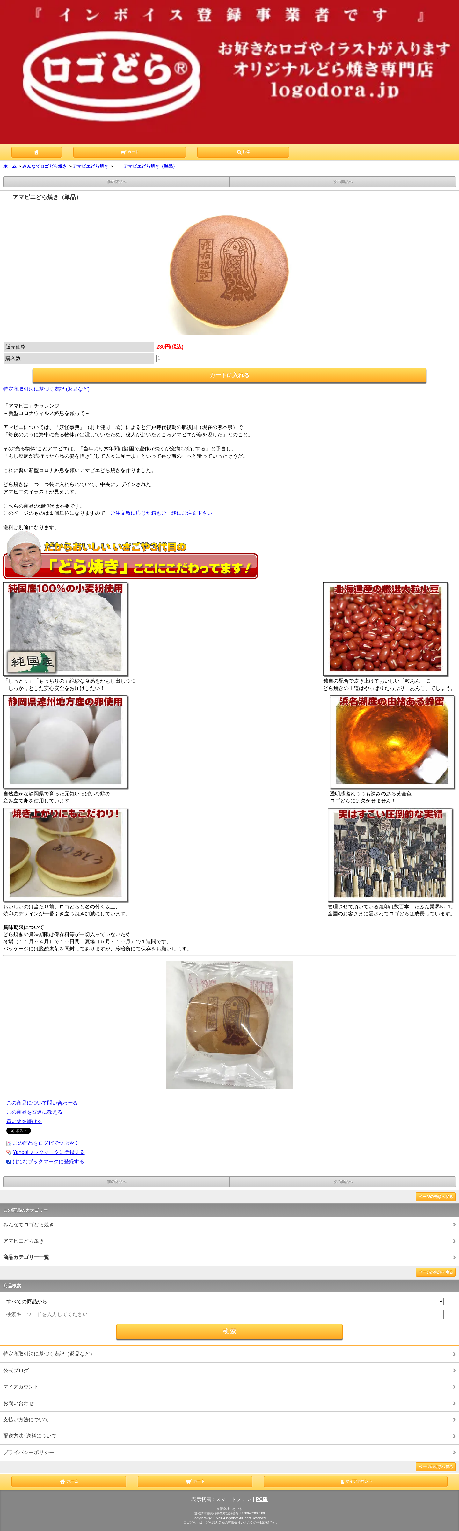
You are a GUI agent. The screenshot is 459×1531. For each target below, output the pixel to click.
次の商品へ (343, 182)
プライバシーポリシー (28, 1452)
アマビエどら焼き (90, 166)
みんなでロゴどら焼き (44, 166)
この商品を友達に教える (34, 1112)
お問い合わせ (18, 1403)
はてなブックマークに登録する (48, 1161)
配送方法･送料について (30, 1436)
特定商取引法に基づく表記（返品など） (49, 1354)
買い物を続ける (24, 1121)
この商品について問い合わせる (42, 1103)
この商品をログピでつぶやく (46, 1143)
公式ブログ (16, 1370)
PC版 (262, 1499)
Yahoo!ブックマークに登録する (49, 1152)
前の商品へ (116, 182)
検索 (243, 151)
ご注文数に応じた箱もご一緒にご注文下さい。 (163, 513)
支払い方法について (26, 1419)
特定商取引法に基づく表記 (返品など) (46, 389)
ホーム (10, 166)
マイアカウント (21, 1386)
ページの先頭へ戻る (436, 1196)
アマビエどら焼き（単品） (145, 166)
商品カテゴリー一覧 (26, 1257)
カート (129, 151)
